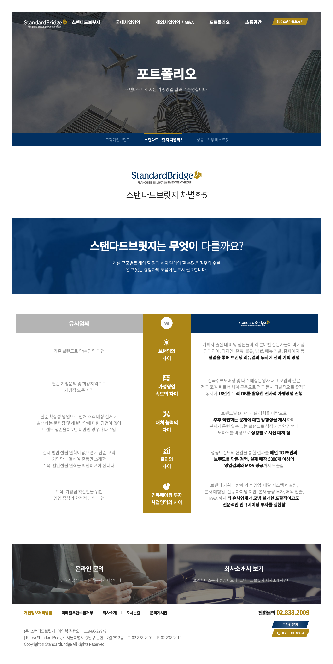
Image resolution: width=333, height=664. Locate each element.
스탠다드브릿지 (86, 22)
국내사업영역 (128, 22)
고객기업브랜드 (117, 140)
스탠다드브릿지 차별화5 (163, 140)
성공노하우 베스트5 (212, 140)
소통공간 (253, 22)
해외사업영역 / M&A (175, 22)
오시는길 (133, 613)
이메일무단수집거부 (77, 613)
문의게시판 (158, 613)
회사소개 (110, 613)
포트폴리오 (219, 22)
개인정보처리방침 (38, 613)
